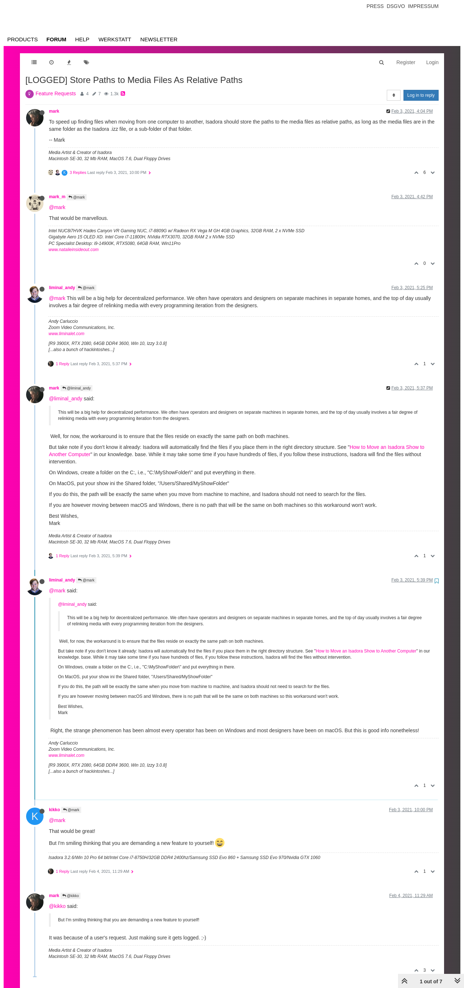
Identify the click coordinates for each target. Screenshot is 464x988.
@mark (77, 197)
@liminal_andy (76, 388)
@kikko (70, 896)
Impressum (423, 6)
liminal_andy (62, 287)
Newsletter (159, 39)
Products (22, 39)
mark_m (57, 196)
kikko (54, 809)
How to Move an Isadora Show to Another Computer (366, 651)
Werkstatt (115, 39)
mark (54, 111)
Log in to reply (421, 95)
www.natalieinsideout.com (74, 249)
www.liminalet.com (66, 333)
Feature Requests (56, 93)
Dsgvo (396, 6)
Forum (56, 39)
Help (82, 39)
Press (375, 6)
